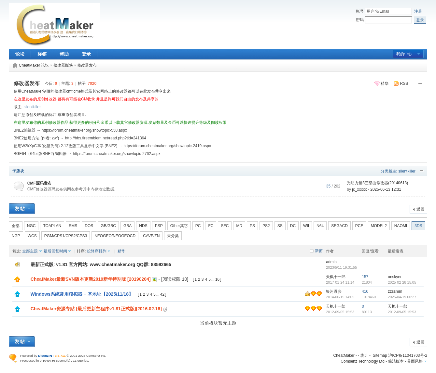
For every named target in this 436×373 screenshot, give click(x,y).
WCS (32, 236)
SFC (225, 226)
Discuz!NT (46, 355)
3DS (418, 226)
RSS (404, 83)
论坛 (19, 54)
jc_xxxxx (359, 189)
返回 (420, 209)
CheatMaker (343, 355)
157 (365, 277)
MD (239, 226)
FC (210, 226)
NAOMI (400, 226)
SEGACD (339, 226)
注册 (418, 11)
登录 (86, 54)
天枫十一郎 (335, 277)
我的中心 (404, 54)
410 (365, 291)
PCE (359, 226)
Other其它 (179, 226)
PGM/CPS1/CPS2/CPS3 (65, 236)
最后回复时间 (55, 251)
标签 (42, 54)
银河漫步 (334, 291)
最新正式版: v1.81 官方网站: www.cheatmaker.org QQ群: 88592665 (101, 264)
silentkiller (32, 107)
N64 (320, 226)
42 (162, 294)
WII (306, 226)
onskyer (394, 277)
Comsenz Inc (95, 355)
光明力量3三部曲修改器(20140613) (377, 183)
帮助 (64, 54)
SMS (73, 226)
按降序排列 (96, 251)
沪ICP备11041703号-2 (407, 355)
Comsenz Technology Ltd (363, 361)
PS (252, 226)
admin (331, 262)
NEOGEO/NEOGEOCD (114, 236)
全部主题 (30, 251)
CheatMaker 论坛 (34, 65)
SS (280, 226)
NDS (143, 226)
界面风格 (415, 361)
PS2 (266, 226)
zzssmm (395, 291)
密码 (360, 20)
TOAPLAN (52, 226)
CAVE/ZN (151, 236)
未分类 (173, 236)
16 (217, 279)
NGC (31, 226)
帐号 (360, 11)
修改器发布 (87, 65)
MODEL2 (379, 226)
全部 (16, 226)
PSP (159, 226)
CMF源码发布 (39, 183)
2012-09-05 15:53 (402, 312)
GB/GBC (108, 226)
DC (293, 226)
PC (198, 226)
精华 (384, 83)
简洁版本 (396, 361)
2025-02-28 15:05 (402, 282)
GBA (127, 226)
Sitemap (380, 355)
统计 (364, 355)
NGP (16, 236)
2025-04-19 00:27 (402, 297)
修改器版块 (63, 65)
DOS (89, 226)
